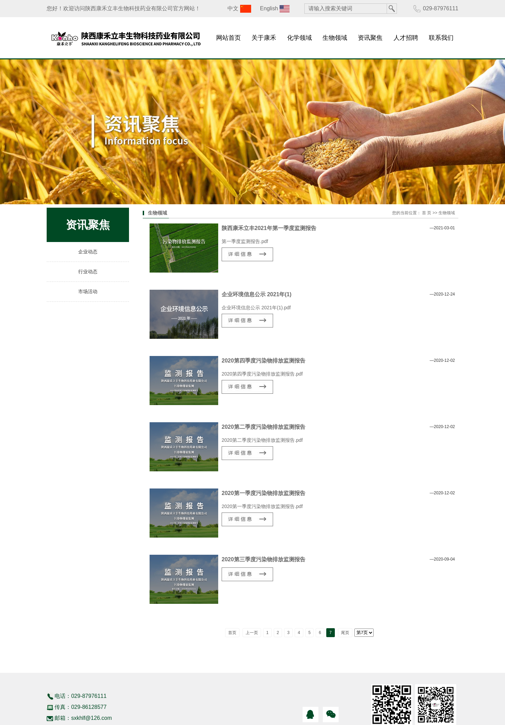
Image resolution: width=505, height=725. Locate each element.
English (269, 8)
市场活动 (87, 291)
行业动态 (87, 271)
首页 (232, 632)
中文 (232, 8)
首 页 (426, 212)
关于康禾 (263, 37)
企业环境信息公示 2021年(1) (257, 294)
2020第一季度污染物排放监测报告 (263, 493)
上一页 (252, 632)
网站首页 (228, 37)
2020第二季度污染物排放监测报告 (263, 427)
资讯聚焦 (370, 37)
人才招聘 (406, 37)
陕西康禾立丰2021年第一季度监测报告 (269, 228)
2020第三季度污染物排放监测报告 (263, 559)
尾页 (345, 632)
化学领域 (299, 37)
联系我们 (441, 37)
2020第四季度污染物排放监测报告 (263, 361)
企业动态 (87, 251)
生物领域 (334, 37)
